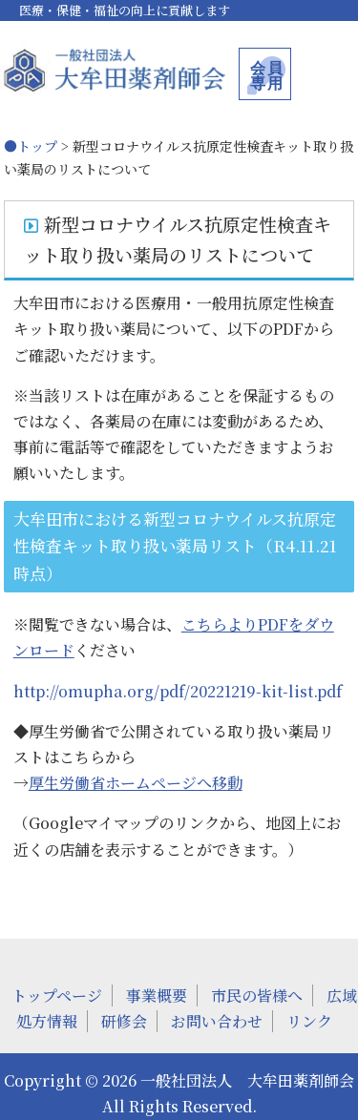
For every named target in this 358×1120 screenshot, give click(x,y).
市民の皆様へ (257, 995)
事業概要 (156, 995)
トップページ (56, 995)
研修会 (124, 1021)
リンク (309, 1021)
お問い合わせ (217, 1021)
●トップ (30, 146)
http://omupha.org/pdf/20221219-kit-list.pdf (177, 691)
